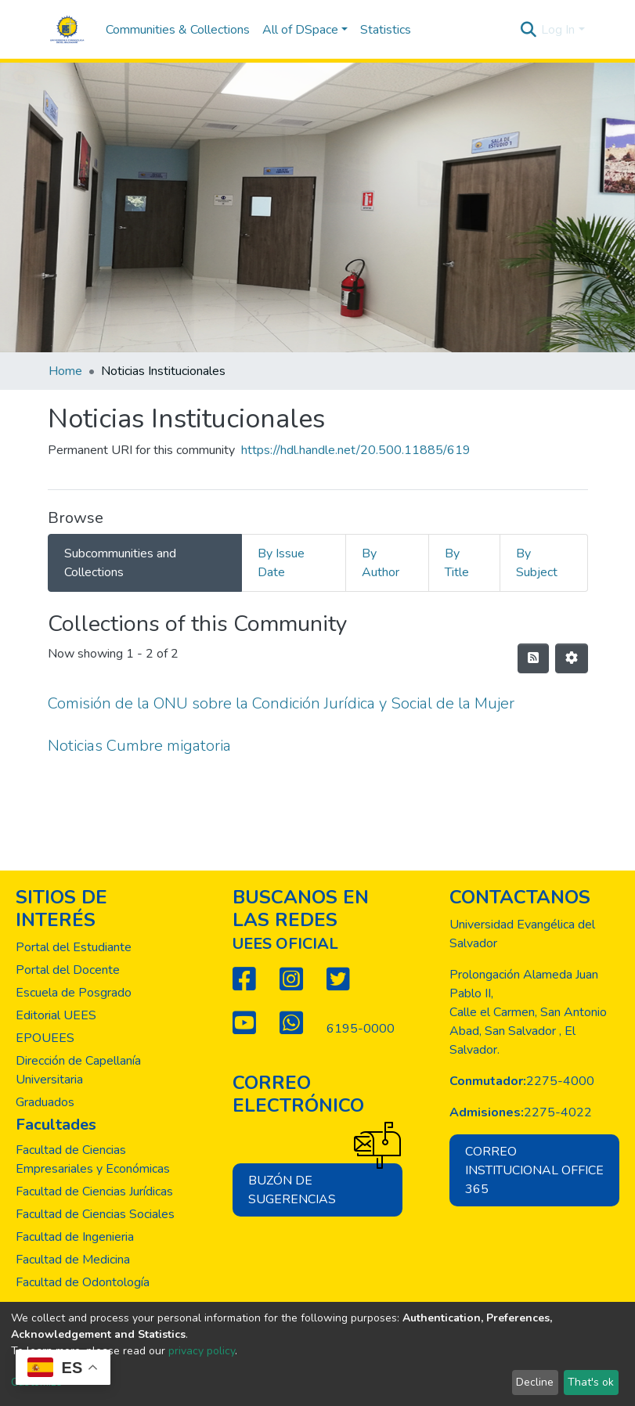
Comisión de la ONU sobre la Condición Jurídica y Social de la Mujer (281, 703)
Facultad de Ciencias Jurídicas (94, 1191)
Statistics (385, 29)
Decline (535, 1382)
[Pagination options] (571, 658)
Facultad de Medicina (73, 1259)
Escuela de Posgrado (74, 992)
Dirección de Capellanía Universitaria (78, 1070)
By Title (457, 563)
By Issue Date (281, 563)
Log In (558, 29)
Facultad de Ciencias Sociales (95, 1214)
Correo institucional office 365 (534, 1170)
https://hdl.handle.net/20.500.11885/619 (356, 450)
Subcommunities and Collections (120, 563)
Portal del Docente (68, 970)
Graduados (45, 1102)
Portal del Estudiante (74, 947)
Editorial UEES (56, 1015)
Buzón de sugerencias (325, 1185)
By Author (380, 563)
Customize (36, 1382)
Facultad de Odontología (83, 1282)
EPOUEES (45, 1038)
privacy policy (201, 1350)
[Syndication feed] (533, 658)
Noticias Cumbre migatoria (139, 745)
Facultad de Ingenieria (75, 1237)
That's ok (591, 1382)
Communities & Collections (178, 29)
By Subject (536, 563)
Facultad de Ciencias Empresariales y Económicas (93, 1159)
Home (65, 371)
